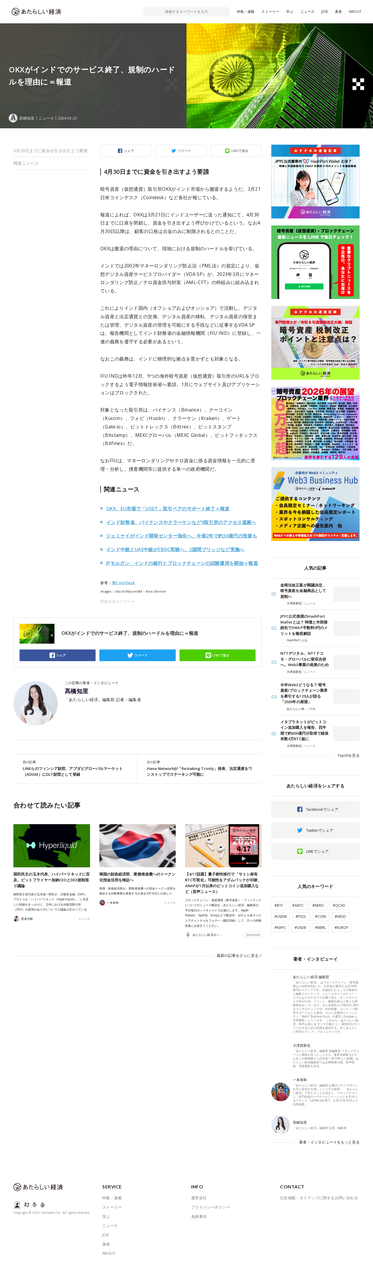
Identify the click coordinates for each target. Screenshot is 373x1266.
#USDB (300, 927)
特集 (305, 640)
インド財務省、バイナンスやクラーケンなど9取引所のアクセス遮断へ (181, 522)
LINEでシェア (317, 851)
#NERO (318, 905)
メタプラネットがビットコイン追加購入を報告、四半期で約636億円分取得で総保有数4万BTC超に (304, 730)
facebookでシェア (322, 809)
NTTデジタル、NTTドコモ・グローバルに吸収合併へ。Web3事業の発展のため (304, 659)
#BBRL (320, 927)
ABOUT (355, 11)
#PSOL (300, 916)
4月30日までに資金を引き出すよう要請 (50, 150)
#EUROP (341, 927)
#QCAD (339, 905)
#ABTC (298, 905)
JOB (324, 11)
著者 (338, 11)
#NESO (340, 916)
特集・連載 (246, 11)
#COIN (320, 916)
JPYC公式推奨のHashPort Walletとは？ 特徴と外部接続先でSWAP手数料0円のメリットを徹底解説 (304, 625)
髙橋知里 (77, 691)
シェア (129, 150)
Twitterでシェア (319, 830)
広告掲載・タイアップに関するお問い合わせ (319, 1197)
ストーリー (270, 11)
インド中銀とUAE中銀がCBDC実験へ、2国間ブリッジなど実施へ (175, 549)
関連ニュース (25, 163)
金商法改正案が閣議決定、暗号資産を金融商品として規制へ (303, 590)
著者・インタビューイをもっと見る (329, 1142)
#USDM (281, 916)
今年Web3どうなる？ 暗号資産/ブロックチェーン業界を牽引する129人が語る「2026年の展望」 (304, 693)
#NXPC (280, 927)
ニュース (307, 11)
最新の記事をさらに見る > (239, 955)
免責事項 (199, 1216)
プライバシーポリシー (210, 1207)
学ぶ (289, 11)
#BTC (279, 905)
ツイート (184, 150)
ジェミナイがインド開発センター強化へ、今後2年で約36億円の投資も (181, 536)
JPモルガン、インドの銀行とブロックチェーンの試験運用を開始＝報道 (182, 563)
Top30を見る (348, 755)
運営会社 (199, 1197)
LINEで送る (240, 150)
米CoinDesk (123, 582)
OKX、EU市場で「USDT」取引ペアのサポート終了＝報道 (168, 508)
